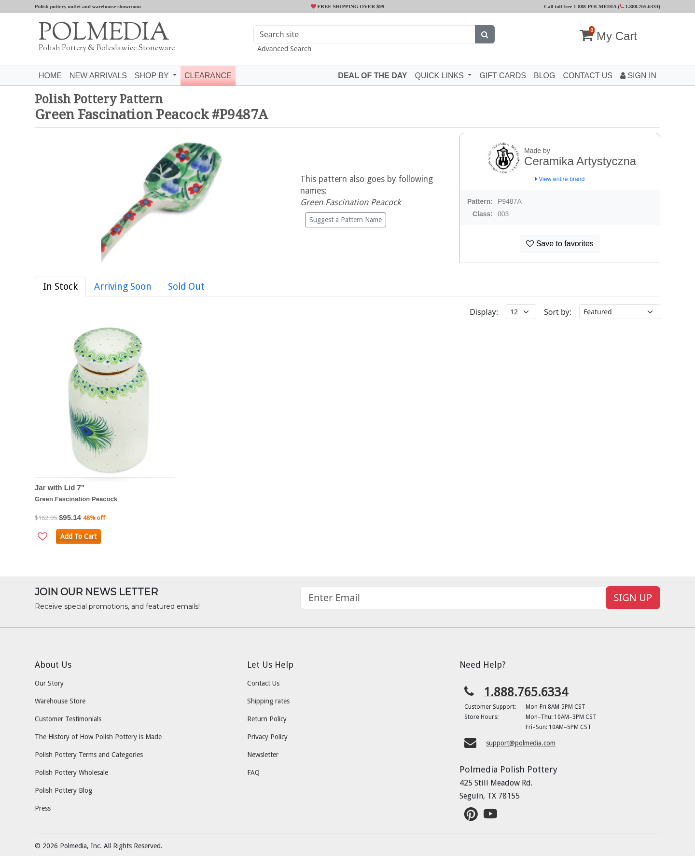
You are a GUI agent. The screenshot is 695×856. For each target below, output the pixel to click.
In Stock (60, 286)
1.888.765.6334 (639, 6)
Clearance (208, 75)
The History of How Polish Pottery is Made (98, 737)
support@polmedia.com (521, 743)
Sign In (638, 75)
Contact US (587, 75)
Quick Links (440, 75)
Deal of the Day (372, 75)
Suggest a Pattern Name (345, 220)
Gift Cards (502, 75)
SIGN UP (633, 597)
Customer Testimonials (68, 719)
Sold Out (186, 286)
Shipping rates (268, 701)
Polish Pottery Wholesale (71, 772)
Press (43, 808)
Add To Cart (78, 536)
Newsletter (262, 754)
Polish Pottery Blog (63, 790)
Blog (544, 75)
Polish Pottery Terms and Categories (89, 754)
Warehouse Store (60, 701)
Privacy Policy (267, 737)
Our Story (49, 683)
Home (50, 75)
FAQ (253, 772)
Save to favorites (560, 243)
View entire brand (560, 179)
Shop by (153, 75)
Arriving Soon (123, 286)
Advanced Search (284, 48)
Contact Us (263, 683)
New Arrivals (98, 75)
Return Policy (267, 719)
